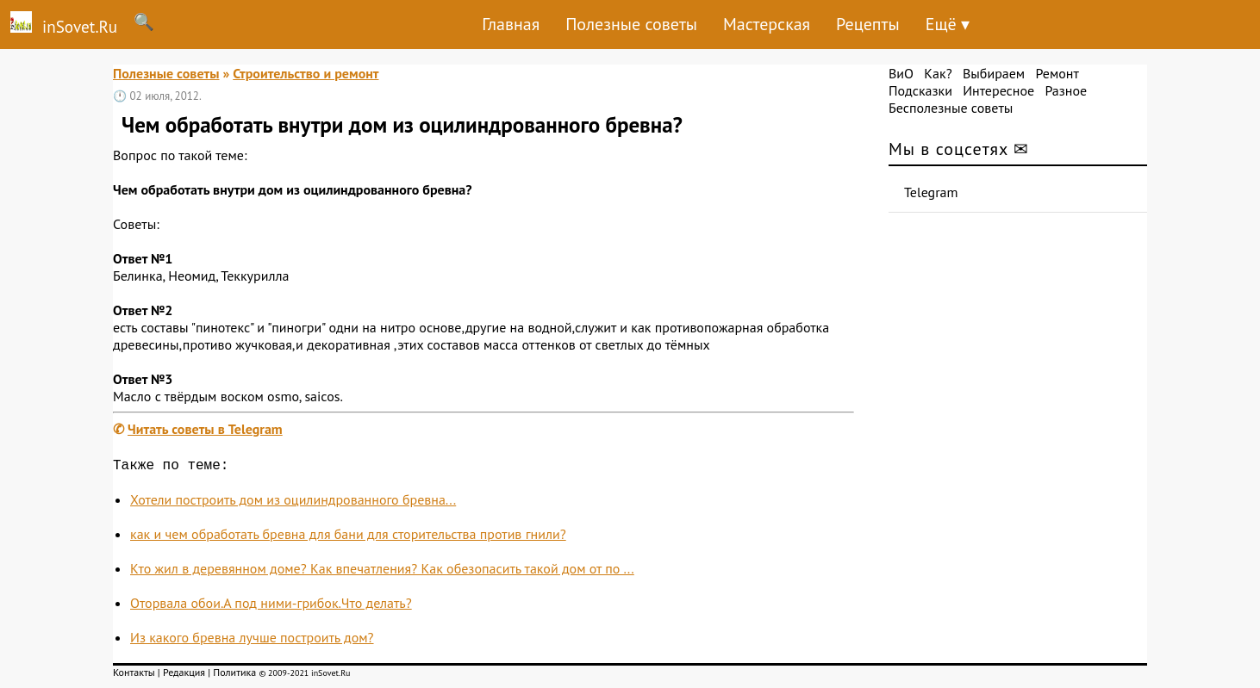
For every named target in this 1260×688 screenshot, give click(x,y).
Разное (1066, 90)
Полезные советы (631, 24)
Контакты (134, 675)
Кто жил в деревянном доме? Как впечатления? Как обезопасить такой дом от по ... (382, 571)
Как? (937, 73)
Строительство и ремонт (305, 73)
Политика (234, 675)
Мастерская (766, 24)
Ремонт (1056, 73)
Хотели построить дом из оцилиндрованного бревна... (293, 502)
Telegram (931, 192)
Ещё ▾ (948, 24)
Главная (511, 24)
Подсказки (920, 90)
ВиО (901, 73)
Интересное (998, 90)
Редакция (184, 675)
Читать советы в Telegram (205, 428)
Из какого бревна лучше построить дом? (252, 640)
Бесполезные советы (951, 107)
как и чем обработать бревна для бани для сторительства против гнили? (348, 537)
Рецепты (868, 24)
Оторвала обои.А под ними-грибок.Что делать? (271, 606)
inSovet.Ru (58, 24)
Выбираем (994, 73)
